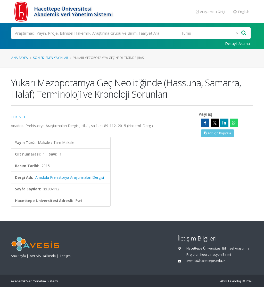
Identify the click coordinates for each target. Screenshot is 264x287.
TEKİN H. (18, 116)
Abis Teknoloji (231, 281)
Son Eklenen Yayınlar (50, 58)
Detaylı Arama (237, 43)
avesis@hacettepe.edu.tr (205, 261)
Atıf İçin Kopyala (217, 133)
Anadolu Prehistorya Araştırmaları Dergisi (69, 177)
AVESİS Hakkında (43, 256)
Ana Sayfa (19, 58)
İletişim (65, 256)
